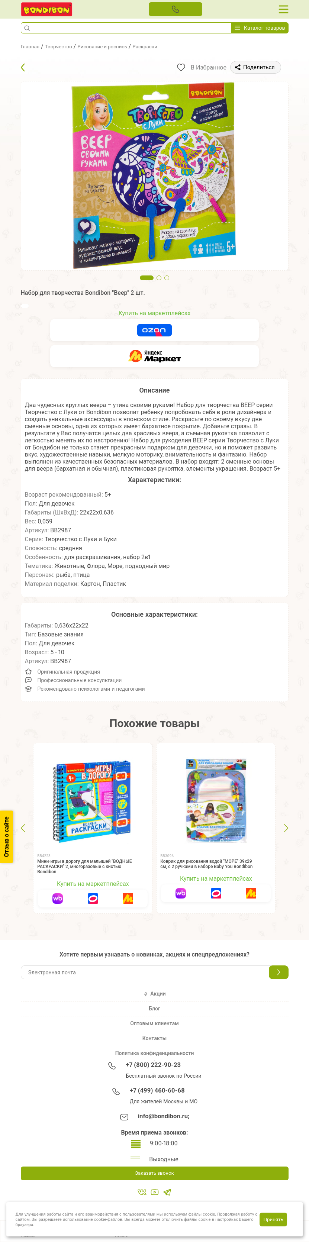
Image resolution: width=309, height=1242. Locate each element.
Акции (154, 994)
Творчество (65, 46)
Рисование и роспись (117, 46)
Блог (154, 1009)
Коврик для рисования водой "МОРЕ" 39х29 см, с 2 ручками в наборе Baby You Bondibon (206, 864)
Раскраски (167, 46)
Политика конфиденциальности (154, 1053)
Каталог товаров (260, 28)
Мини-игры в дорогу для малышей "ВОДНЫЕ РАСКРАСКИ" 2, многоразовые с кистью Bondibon (84, 866)
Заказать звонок (154, 1174)
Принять (273, 1219)
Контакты (154, 1038)
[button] (27, 27)
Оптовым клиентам (154, 1023)
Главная (32, 46)
